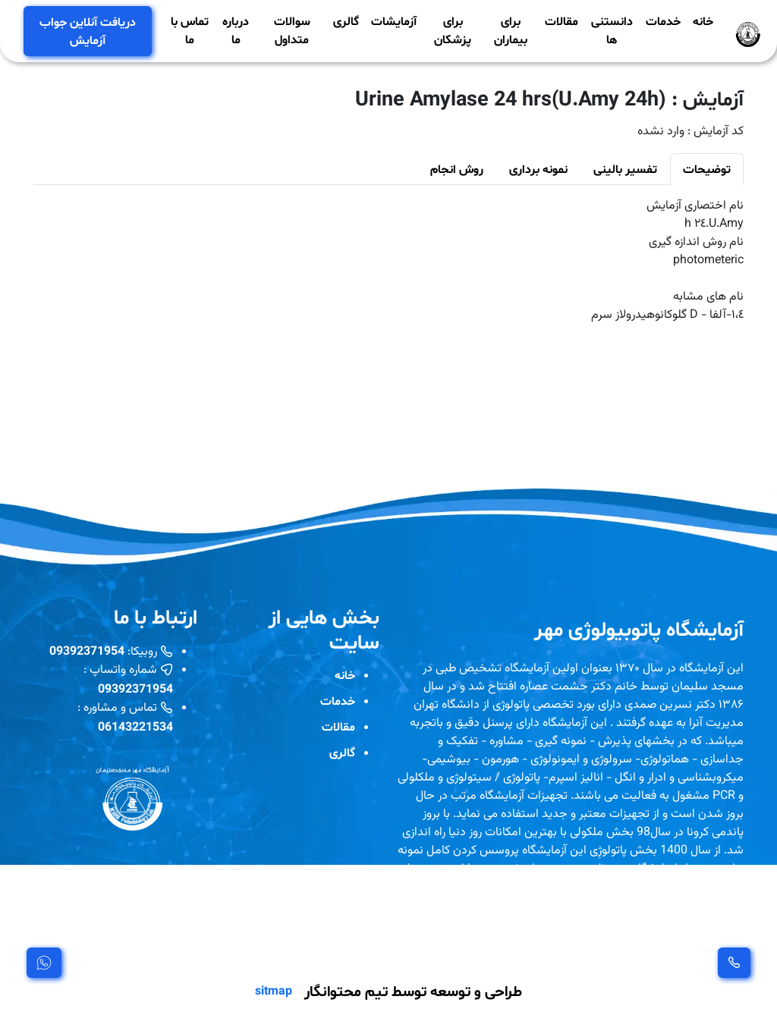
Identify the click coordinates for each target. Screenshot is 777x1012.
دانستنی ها (612, 30)
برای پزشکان (452, 30)
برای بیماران (510, 30)
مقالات (561, 20)
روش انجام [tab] (456, 168)
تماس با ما (190, 30)
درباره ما (235, 30)
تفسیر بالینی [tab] (625, 168)
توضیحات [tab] (707, 168)
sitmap (273, 991)
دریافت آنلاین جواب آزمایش (87, 30)
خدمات (663, 20)
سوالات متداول (292, 30)
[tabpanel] (388, 261)
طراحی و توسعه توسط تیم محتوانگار (413, 991)
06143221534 (135, 726)
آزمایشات (394, 20)
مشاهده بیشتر (441, 948)
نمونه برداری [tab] (538, 168)
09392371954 (86, 650)
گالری (346, 20)
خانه (703, 20)
